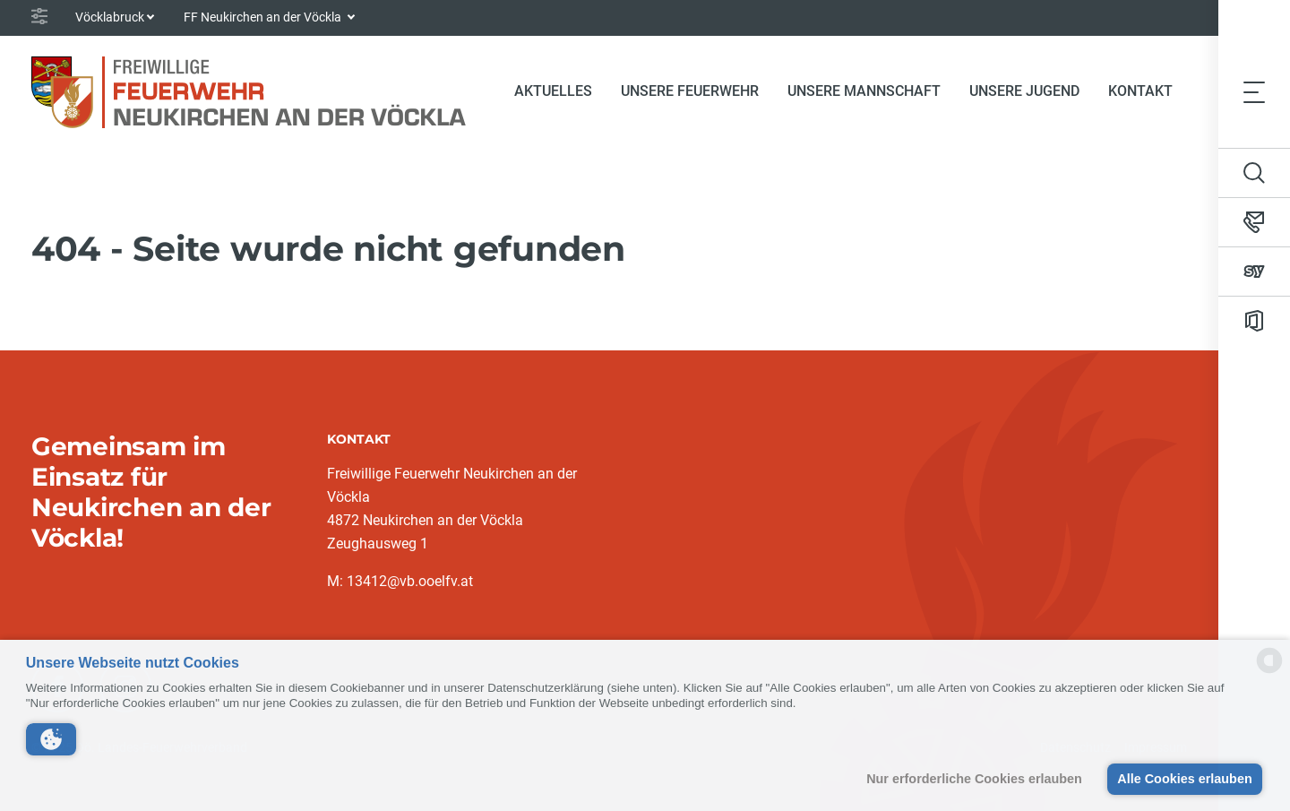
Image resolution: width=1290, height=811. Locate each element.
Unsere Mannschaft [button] (864, 90)
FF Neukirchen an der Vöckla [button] (264, 17)
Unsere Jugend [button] (1024, 90)
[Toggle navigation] (1254, 91)
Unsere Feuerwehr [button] (690, 90)
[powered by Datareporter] (1269, 672)
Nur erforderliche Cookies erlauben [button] (974, 779)
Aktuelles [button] (553, 90)
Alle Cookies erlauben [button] (1184, 779)
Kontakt (1140, 90)
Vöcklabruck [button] (109, 17)
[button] (51, 739)
